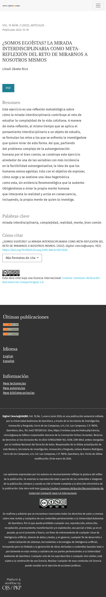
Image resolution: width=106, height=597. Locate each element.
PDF (8, 88)
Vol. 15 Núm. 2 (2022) (15, 25)
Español (8, 361)
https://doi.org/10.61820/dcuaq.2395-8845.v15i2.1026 (34, 250)
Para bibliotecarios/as (18, 393)
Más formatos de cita (21, 258)
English (8, 356)
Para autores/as (14, 388)
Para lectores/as (14, 383)
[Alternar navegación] (98, 5)
